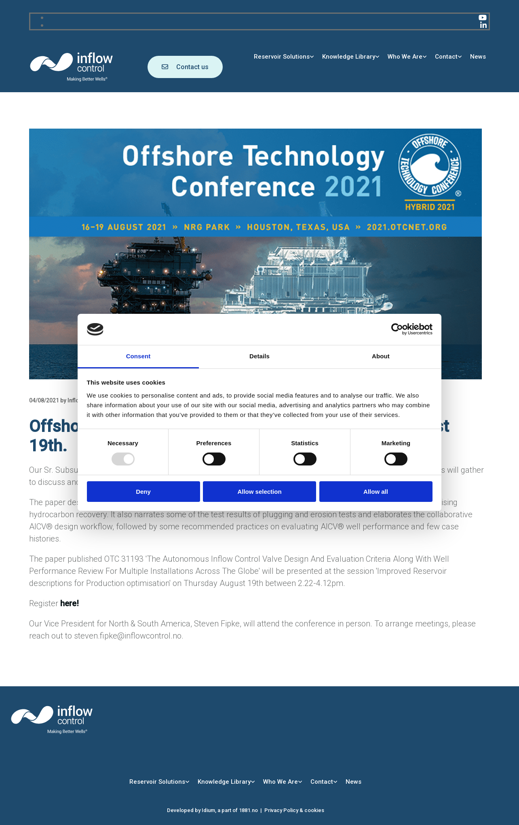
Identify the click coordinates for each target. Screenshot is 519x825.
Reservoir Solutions (282, 56)
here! (69, 603)
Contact (446, 56)
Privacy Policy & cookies (294, 810)
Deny (143, 491)
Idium (208, 810)
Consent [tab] (138, 356)
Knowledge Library (348, 56)
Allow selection (259, 491)
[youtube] (483, 17)
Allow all (375, 491)
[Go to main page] (71, 80)
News (478, 56)
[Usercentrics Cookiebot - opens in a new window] (397, 329)
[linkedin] (483, 25)
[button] (185, 67)
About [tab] (381, 356)
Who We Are (405, 56)
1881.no (248, 810)
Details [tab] (259, 356)
